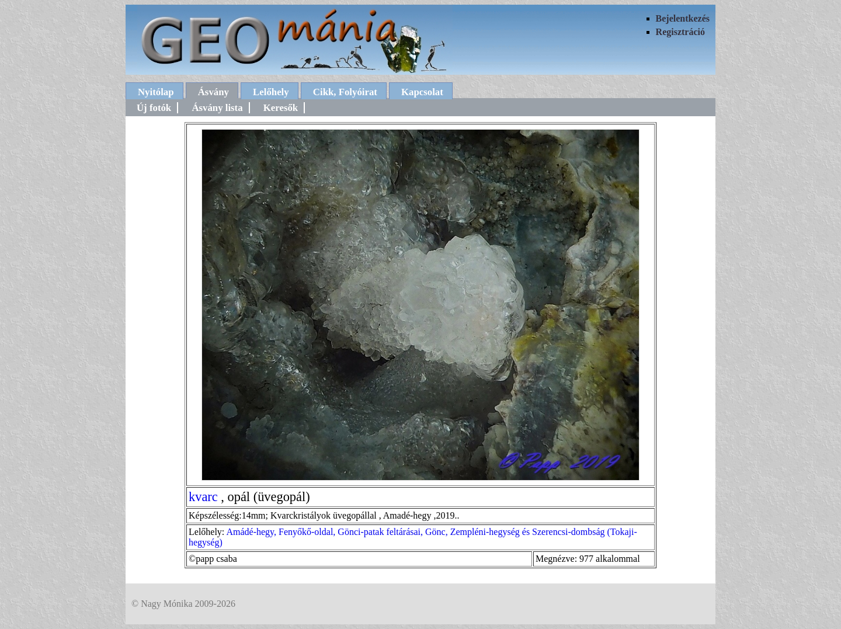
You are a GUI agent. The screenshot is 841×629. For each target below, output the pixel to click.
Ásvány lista (217, 107)
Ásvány (213, 92)
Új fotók (154, 107)
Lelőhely (271, 92)
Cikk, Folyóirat (345, 92)
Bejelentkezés (683, 18)
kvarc (203, 496)
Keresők (280, 107)
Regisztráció (680, 32)
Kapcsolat (422, 92)
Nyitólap (156, 92)
